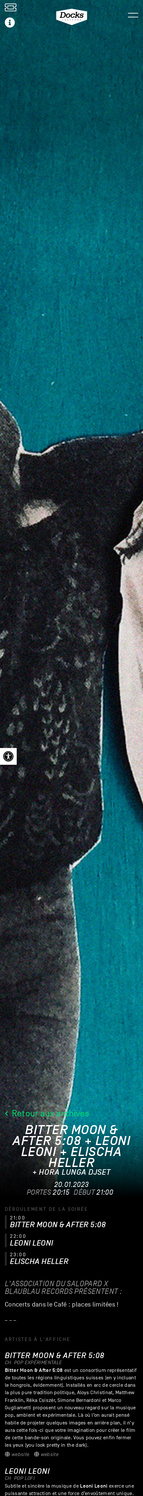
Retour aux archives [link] (47, 1113)
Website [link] (17, 1454)
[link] (8, 756)
